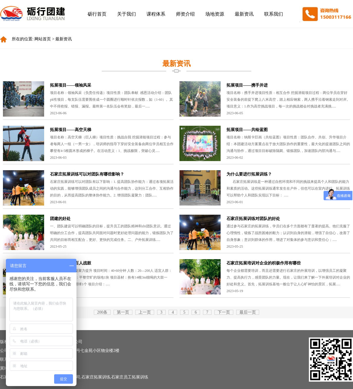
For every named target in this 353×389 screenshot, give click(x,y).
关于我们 (126, 13)
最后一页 (247, 312)
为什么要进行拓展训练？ (249, 174)
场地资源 (214, 13)
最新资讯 (244, 13)
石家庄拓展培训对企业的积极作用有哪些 (264, 263)
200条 (102, 312)
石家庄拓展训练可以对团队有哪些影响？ (87, 174)
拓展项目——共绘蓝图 (247, 130)
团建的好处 (60, 218)
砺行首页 (97, 13)
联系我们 (273, 13)
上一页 (145, 312)
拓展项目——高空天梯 (70, 130)
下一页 (224, 312)
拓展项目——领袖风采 (70, 85)
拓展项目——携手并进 (247, 85)
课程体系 (155, 13)
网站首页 (42, 39)
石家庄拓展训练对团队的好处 (253, 218)
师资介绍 (185, 13)
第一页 (123, 312)
